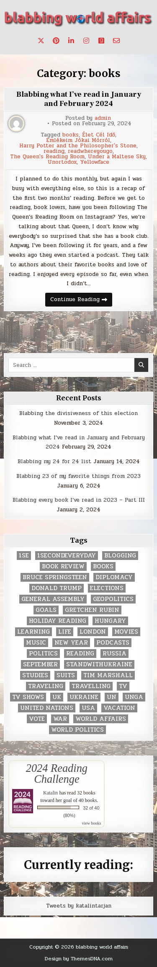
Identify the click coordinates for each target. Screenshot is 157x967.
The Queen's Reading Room (47, 157)
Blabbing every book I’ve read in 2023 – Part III (79, 500)
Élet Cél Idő (98, 135)
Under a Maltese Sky (117, 157)
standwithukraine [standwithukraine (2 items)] (99, 664)
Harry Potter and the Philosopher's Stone (77, 146)
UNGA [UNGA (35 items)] (134, 697)
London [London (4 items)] (93, 631)
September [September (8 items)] (40, 664)
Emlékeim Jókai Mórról (78, 140)
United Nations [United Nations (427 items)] (46, 708)
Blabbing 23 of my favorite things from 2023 (78, 476)
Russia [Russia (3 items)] (114, 653)
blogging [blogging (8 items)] (120, 555)
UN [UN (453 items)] (111, 697)
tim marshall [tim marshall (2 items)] (108, 675)
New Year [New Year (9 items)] (71, 642)
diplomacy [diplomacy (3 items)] (114, 577)
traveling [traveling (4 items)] (45, 686)
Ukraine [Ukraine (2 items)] (83, 697)
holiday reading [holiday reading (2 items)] (57, 620)
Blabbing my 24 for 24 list (54, 461)
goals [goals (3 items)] (46, 610)
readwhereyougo (90, 151)
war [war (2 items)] (60, 718)
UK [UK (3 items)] (56, 697)
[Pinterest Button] (56, 40)
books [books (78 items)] (103, 566)
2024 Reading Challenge (57, 773)
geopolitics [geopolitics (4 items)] (113, 599)
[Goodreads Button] (101, 40)
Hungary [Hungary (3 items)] (110, 620)
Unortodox (62, 162)
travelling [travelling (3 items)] (91, 686)
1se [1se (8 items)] (24, 555)
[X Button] (41, 40)
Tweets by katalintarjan (78, 906)
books (70, 135)
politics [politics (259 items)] (43, 653)
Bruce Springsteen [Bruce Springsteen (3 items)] (55, 577)
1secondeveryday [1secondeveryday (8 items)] (66, 555)
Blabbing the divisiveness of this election (78, 413)
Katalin (50, 793)
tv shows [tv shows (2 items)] (28, 697)
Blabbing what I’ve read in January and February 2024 (78, 99)
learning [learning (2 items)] (33, 631)
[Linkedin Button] (71, 40)
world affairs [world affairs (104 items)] (100, 718)
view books (91, 823)
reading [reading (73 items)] (80, 653)
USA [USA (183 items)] (88, 708)
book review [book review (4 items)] (63, 566)
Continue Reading (81, 301)
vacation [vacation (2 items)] (119, 708)
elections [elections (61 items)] (107, 588)
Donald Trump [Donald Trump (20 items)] (56, 588)
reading (54, 151)
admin (103, 118)
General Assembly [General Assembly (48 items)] (53, 599)
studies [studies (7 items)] (35, 675)
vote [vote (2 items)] (37, 718)
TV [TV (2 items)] (123, 686)
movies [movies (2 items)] (126, 631)
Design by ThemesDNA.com (79, 958)
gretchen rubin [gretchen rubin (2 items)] (92, 610)
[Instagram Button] (86, 40)
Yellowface (94, 162)
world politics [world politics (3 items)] (77, 729)
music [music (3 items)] (36, 642)
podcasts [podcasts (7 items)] (112, 642)
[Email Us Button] (116, 40)
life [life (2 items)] (64, 631)
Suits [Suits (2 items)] (66, 675)
